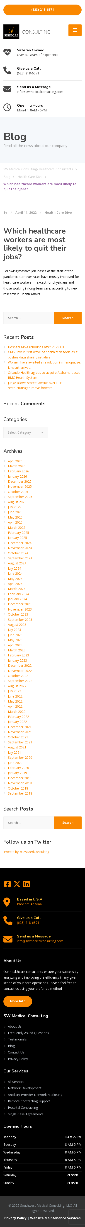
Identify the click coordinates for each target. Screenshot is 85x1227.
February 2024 (18, 594)
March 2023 (16, 650)
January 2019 (17, 773)
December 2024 (20, 543)
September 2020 (20, 757)
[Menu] (75, 30)
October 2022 (18, 676)
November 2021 (20, 732)
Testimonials (17, 1039)
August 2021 (17, 747)
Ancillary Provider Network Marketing (35, 1095)
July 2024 (14, 568)
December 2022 (20, 665)
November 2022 (20, 671)
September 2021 (20, 742)
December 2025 (20, 481)
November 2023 (20, 609)
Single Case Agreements (26, 1114)
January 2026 (17, 476)
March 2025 (16, 527)
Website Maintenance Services (55, 1218)
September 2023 (20, 619)
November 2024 (20, 548)
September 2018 (20, 793)
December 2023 (20, 604)
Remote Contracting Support (29, 1101)
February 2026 (18, 471)
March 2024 (16, 589)
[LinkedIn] (26, 885)
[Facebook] (8, 885)
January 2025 (17, 537)
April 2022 (15, 706)
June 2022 (15, 696)
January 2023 (17, 660)
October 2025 (18, 492)
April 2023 (15, 645)
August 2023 (17, 624)
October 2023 (18, 614)
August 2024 (17, 563)
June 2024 (15, 573)
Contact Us (16, 1052)
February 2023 (18, 655)
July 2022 (14, 691)
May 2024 (15, 579)
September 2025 (20, 497)
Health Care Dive (58, 212)
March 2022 (16, 711)
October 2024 (18, 553)
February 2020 (18, 768)
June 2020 (15, 763)
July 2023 (14, 629)
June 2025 (15, 512)
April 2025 (15, 522)
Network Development (24, 1088)
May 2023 (15, 640)
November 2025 (20, 486)
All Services (16, 1082)
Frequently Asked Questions (28, 1033)
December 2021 (20, 727)
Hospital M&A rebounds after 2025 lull (36, 347)
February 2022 (18, 716)
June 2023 (15, 635)
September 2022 (20, 681)
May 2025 (15, 517)
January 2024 (17, 599)
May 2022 (15, 701)
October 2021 (18, 737)
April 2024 (15, 584)
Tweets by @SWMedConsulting (26, 852)
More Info (18, 1001)
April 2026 (15, 461)
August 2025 (17, 502)
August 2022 (17, 686)
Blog (11, 1046)
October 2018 (18, 788)
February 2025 (18, 532)
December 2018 (20, 778)
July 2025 (14, 507)
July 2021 (14, 752)
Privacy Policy (18, 1059)
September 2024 (20, 558)
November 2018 (20, 783)
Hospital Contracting (23, 1107)
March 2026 (16, 466)
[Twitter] (17, 885)
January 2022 (17, 721)
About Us (15, 1026)
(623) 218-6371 (42, 10)
